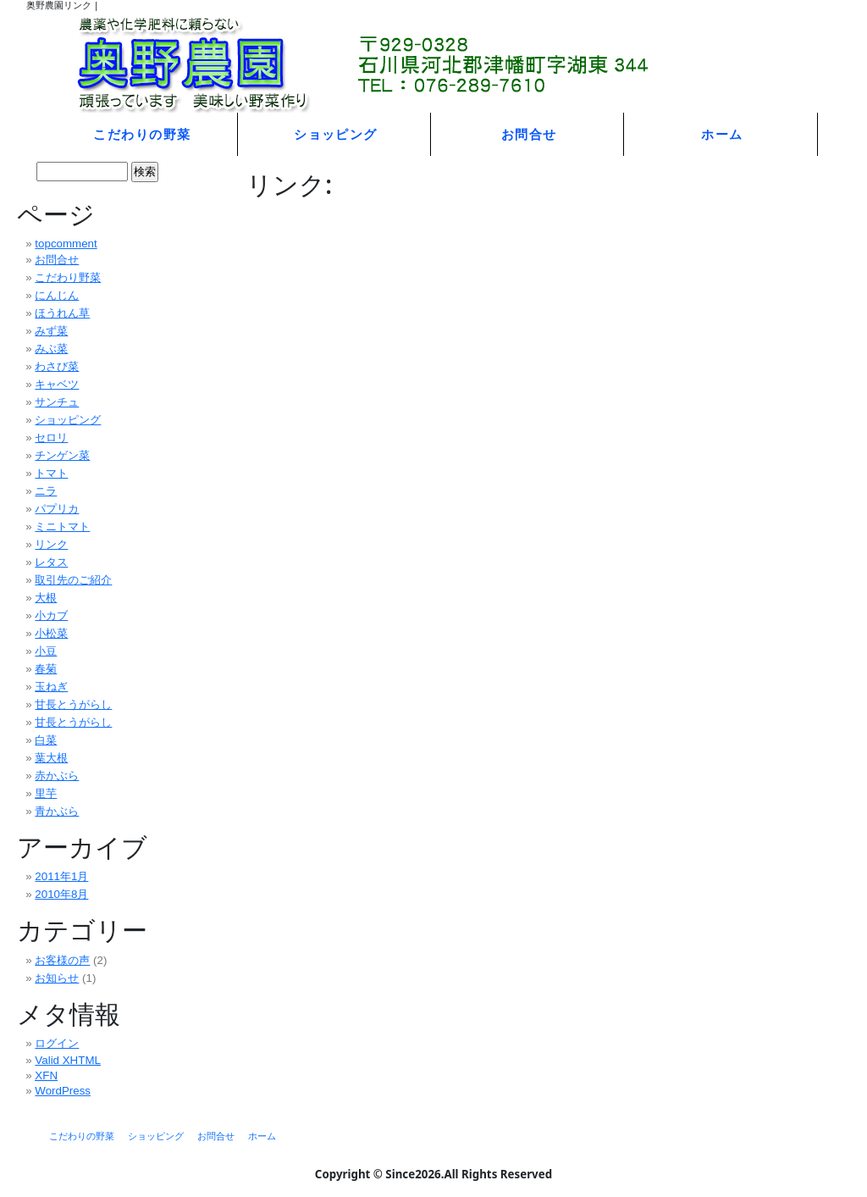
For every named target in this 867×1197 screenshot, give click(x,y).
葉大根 (51, 757)
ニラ (46, 491)
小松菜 (51, 633)
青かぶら (57, 811)
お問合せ (529, 133)
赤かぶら (57, 775)
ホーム (722, 133)
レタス (51, 562)
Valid (68, 1060)
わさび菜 (57, 366)
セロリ (51, 437)
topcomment (66, 243)
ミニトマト (62, 526)
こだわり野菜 (68, 277)
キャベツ (57, 384)
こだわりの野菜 (142, 133)
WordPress (63, 1090)
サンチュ (57, 402)
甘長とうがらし (73, 704)
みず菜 (51, 330)
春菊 (46, 668)
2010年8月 (61, 894)
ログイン (57, 1043)
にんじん (57, 295)
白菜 (46, 740)
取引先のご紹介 (73, 580)
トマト (51, 473)
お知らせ (57, 978)
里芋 (46, 793)
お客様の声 (62, 960)
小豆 (46, 651)
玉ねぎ (51, 686)
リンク (51, 544)
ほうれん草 (62, 313)
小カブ (51, 615)
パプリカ (57, 508)
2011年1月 (61, 876)
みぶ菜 (51, 348)
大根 (46, 597)
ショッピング (336, 133)
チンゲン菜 (62, 455)
